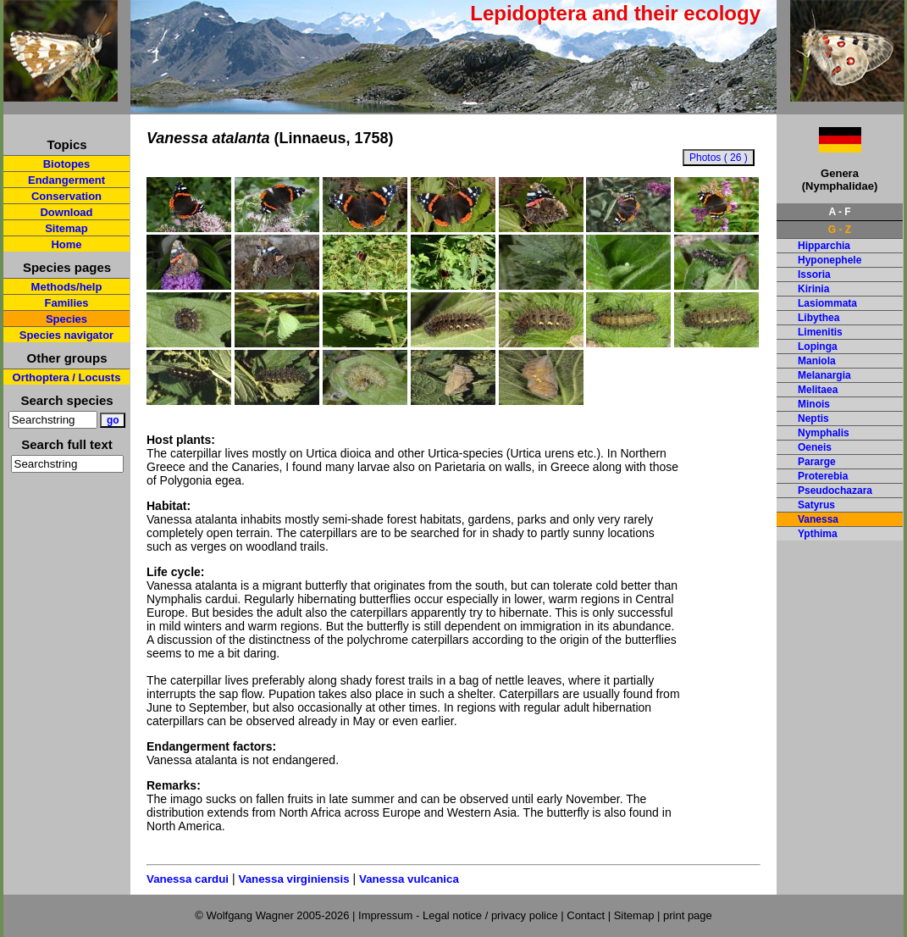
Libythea (818, 318)
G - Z (839, 230)
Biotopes (67, 164)
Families (66, 303)
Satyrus (816, 505)
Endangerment (66, 180)
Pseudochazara (835, 490)
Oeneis (815, 447)
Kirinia (813, 289)
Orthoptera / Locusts (67, 377)
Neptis (813, 418)
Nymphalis (823, 433)
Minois (814, 404)
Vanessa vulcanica (409, 879)
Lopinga (818, 346)
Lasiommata (827, 303)
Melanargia (824, 375)
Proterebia (823, 476)
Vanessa (818, 519)
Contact (586, 915)
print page (687, 915)
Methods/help (66, 286)
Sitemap (66, 228)
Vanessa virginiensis (293, 879)
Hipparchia (824, 246)
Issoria (814, 274)
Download (66, 212)
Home (66, 244)
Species (66, 319)
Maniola (817, 361)
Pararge (817, 462)
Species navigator (66, 335)
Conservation (66, 196)
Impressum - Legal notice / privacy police (459, 915)
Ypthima (818, 534)
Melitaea (818, 390)
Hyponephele (829, 260)
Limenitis (820, 332)
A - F (839, 212)
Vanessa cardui (188, 879)
